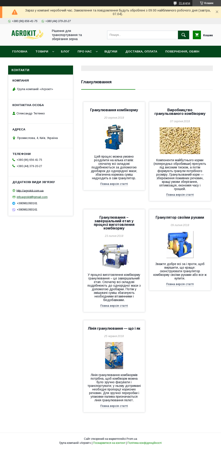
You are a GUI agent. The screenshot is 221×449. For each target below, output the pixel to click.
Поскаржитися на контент (109, 442)
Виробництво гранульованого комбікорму (179, 112)
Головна (19, 51)
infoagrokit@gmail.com (32, 197)
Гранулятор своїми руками (180, 217)
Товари (41, 51)
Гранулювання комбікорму (114, 110)
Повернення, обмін (182, 51)
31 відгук (184, 3)
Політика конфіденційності (144, 442)
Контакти (20, 63)
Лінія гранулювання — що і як (114, 328)
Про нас (85, 51)
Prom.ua (132, 438)
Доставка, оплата (141, 51)
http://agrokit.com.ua (30, 190)
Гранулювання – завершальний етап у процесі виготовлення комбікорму (114, 222)
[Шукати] (183, 35)
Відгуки (110, 51)
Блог (65, 51)
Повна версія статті (114, 184)
